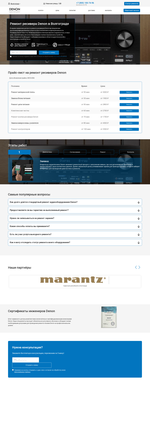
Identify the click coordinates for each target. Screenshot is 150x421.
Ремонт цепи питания (21, 108)
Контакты (108, 10)
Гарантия (72, 10)
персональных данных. (60, 56)
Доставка (91, 10)
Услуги (40, 10)
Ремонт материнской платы (23, 93)
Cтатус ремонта (131, 3)
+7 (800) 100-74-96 (85, 3)
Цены (57, 10)
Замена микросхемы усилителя (25, 129)
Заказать (129, 93)
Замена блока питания (21, 100)
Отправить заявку (47, 52)
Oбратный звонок (132, 10)
